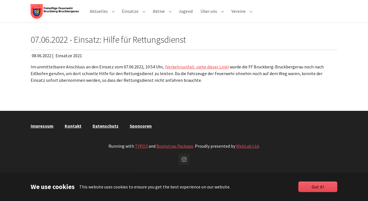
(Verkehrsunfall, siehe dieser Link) (196, 74)
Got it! (318, 187)
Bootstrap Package (174, 154)
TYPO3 (141, 154)
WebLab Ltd (247, 154)
